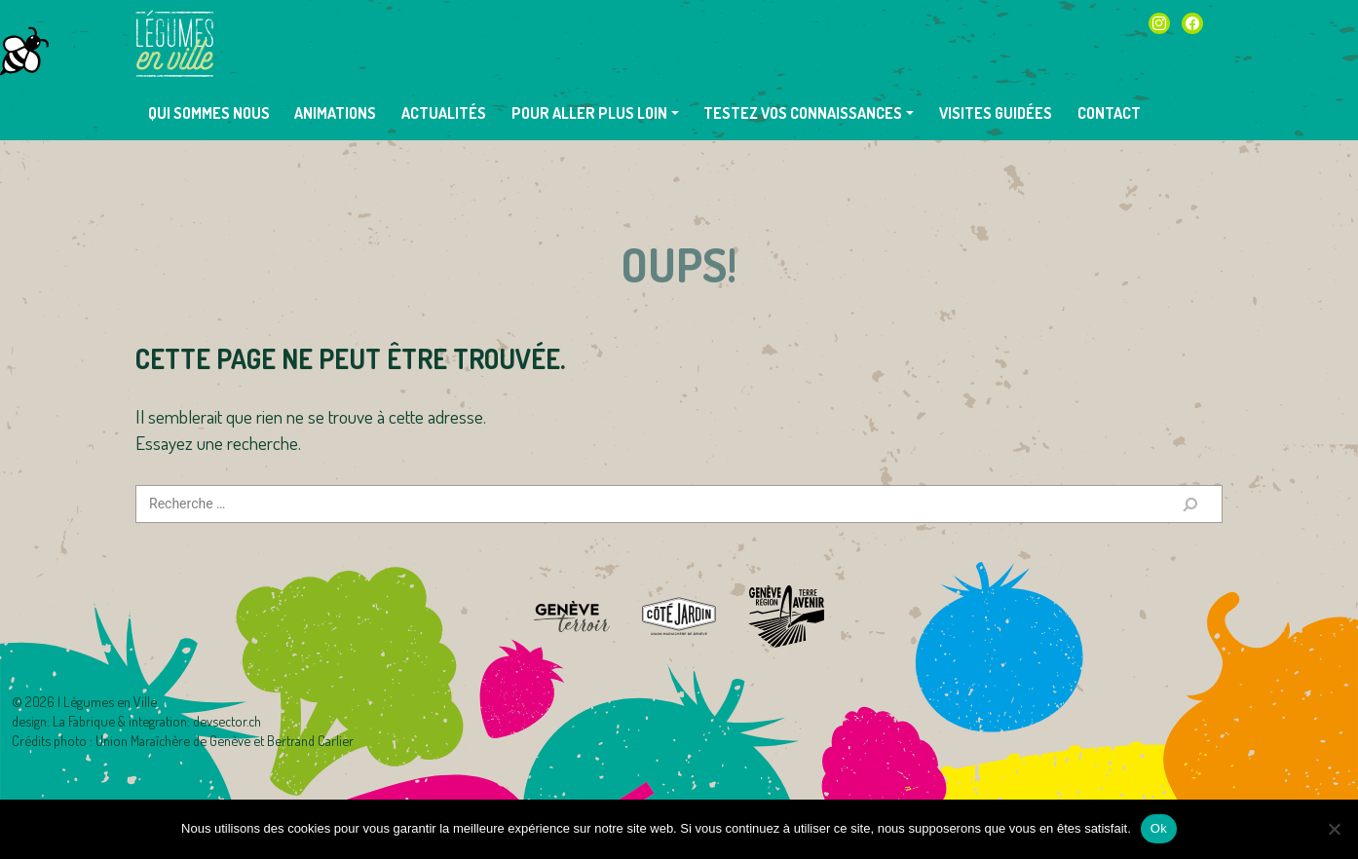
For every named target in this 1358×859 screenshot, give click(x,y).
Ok (1159, 828)
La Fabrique (84, 720)
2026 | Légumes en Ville (91, 701)
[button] (595, 112)
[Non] (1333, 829)
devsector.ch (227, 720)
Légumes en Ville (174, 44)
